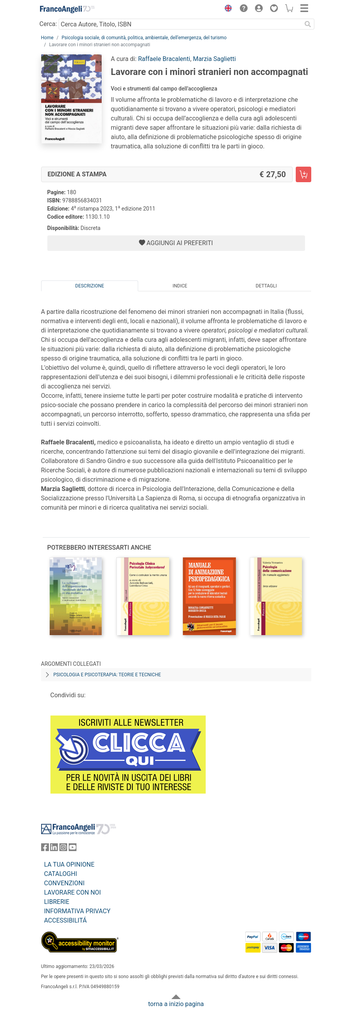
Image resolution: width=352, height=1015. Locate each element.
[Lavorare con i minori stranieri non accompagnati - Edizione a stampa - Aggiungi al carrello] (303, 174)
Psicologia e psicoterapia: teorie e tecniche (107, 674)
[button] (226, 9)
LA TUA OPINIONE (69, 864)
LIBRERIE (56, 901)
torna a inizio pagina (176, 1004)
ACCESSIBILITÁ (65, 920)
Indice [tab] (180, 286)
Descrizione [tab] (89, 286)
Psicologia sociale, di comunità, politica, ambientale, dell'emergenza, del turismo (144, 37)
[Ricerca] (308, 24)
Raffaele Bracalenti (164, 59)
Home (47, 37)
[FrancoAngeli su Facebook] (45, 849)
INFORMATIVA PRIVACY (77, 911)
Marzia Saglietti (214, 59)
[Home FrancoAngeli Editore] (67, 9)
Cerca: (48, 24)
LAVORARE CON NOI (72, 892)
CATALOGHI (60, 873)
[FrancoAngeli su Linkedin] (54, 849)
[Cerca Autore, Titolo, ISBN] (180, 24)
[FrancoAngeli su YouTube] (72, 849)
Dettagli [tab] (266, 286)
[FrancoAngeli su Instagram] (63, 849)
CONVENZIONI (64, 883)
